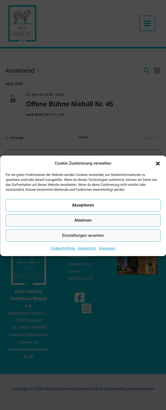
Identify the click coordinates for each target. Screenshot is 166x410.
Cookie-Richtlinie (62, 254)
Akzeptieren (83, 210)
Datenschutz (87, 254)
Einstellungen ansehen (83, 240)
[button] (157, 168)
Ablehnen (83, 225)
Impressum (107, 254)
